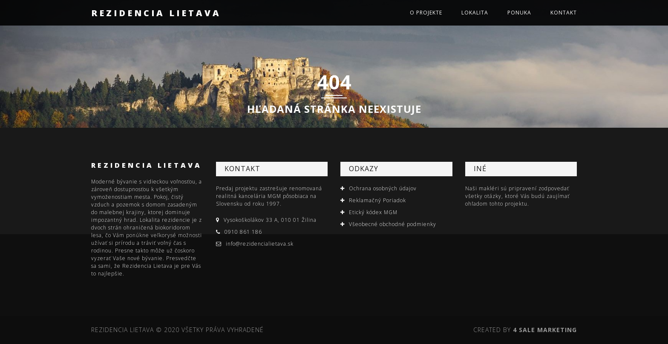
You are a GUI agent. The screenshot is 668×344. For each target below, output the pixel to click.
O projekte (426, 12)
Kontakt (563, 12)
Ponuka (519, 12)
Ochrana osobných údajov (383, 188)
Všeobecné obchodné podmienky (392, 224)
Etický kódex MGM (373, 212)
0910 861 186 (243, 231)
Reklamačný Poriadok (377, 200)
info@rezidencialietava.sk (260, 243)
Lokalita (474, 12)
